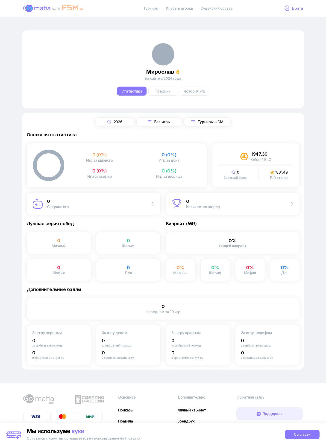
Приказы (125, 410)
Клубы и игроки (179, 8)
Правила (125, 421)
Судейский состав (216, 8)
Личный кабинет (191, 410)
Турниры (151, 8)
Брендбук (186, 421)
